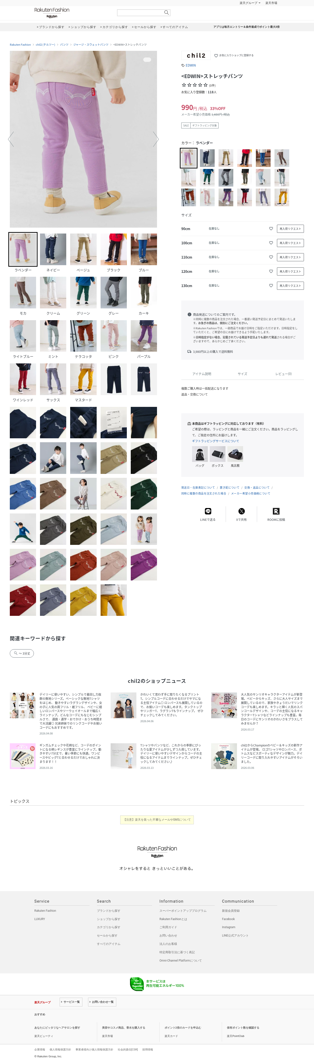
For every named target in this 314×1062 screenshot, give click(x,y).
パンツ (64, 45)
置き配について (229, 487)
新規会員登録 (231, 910)
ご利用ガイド (168, 927)
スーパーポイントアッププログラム (183, 910)
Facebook (228, 919)
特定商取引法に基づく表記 (177, 952)
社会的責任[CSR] (128, 1049)
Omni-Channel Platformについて (180, 960)
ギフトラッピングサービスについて (215, 441)
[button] (11, 139)
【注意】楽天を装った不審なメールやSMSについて (157, 819)
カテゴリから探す (108, 927)
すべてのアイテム (108, 944)
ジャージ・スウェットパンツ (90, 45)
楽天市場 (271, 3)
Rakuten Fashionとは (173, 919)
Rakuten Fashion (72, 12)
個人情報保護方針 (60, 1049)
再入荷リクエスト (290, 229)
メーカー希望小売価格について (250, 493)
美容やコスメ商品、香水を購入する (123, 1027)
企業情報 (39, 1049)
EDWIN (191, 65)
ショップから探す (108, 919)
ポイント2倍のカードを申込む (183, 1027)
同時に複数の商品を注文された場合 (203, 493)
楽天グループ (248, 3)
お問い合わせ (168, 935)
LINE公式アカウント (235, 935)
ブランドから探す (108, 910)
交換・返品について (257, 487)
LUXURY (39, 919)
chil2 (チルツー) (45, 45)
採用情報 (147, 1049)
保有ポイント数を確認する (243, 1027)
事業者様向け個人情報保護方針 (94, 1049)
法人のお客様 (168, 944)
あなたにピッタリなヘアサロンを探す (57, 1027)
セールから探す (107, 935)
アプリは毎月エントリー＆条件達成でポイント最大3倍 (246, 26)
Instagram (228, 927)
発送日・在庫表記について (198, 487)
